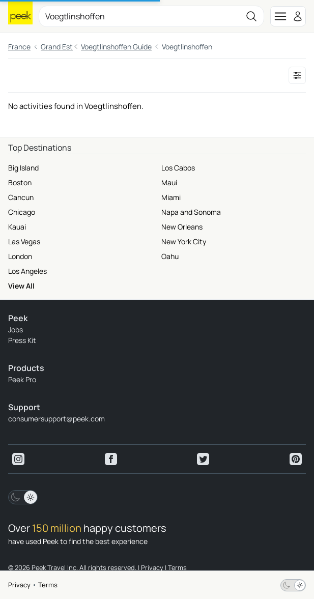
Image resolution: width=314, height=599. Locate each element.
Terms (48, 584)
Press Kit (22, 340)
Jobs (15, 329)
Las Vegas (24, 241)
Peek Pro (22, 379)
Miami (171, 197)
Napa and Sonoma (191, 212)
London (20, 256)
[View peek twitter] (203, 459)
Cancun (21, 197)
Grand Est (57, 46)
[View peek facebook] (111, 459)
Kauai (17, 227)
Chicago (21, 212)
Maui (169, 182)
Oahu (170, 256)
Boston (20, 182)
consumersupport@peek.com (56, 418)
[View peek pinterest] (296, 459)
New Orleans (182, 227)
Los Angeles (27, 271)
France (19, 46)
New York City (183, 241)
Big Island (23, 168)
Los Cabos (178, 168)
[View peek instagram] (18, 459)
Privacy (19, 584)
